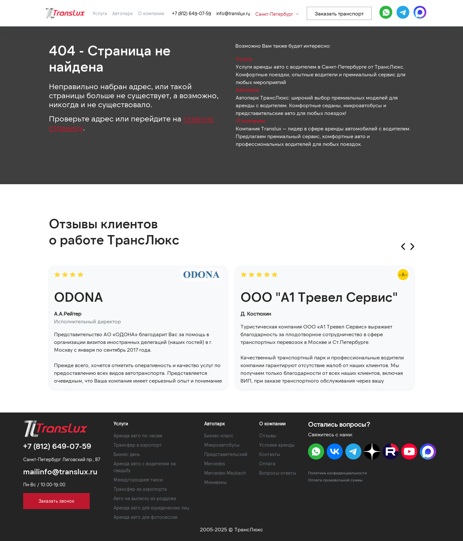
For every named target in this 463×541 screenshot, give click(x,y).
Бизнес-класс (218, 435)
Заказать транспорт (339, 13)
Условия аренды (277, 445)
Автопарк (122, 13)
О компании (151, 13)
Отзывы (267, 435)
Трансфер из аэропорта (140, 489)
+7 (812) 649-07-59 (191, 13)
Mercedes (214, 463)
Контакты (269, 454)
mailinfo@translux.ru (60, 471)
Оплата (267, 463)
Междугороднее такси (138, 479)
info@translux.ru (233, 13)
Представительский (225, 454)
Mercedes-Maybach (225, 473)
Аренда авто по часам (137, 435)
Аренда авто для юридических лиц (151, 507)
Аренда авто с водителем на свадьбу (144, 467)
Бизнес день (126, 454)
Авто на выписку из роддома (144, 498)
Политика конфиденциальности (337, 472)
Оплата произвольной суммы (335, 480)
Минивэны (215, 482)
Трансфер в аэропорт (137, 445)
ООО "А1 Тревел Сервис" (319, 296)
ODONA (78, 296)
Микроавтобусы (222, 445)
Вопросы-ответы (277, 473)
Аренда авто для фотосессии (145, 517)
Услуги (100, 13)
